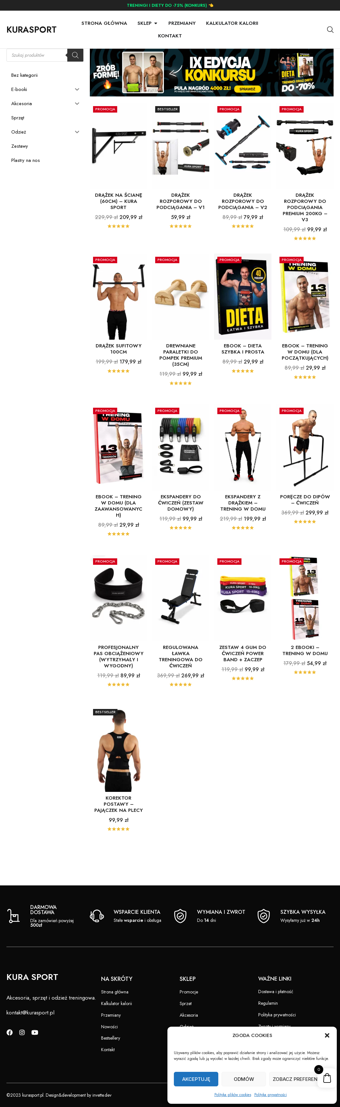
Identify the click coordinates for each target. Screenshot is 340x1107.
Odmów (244, 1079)
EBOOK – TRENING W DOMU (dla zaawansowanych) (118, 522)
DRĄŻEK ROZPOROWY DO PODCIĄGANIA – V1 (180, 217)
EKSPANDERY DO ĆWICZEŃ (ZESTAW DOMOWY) (180, 519)
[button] (327, 1035)
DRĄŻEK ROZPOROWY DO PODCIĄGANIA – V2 (242, 217)
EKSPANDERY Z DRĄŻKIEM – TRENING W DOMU (243, 519)
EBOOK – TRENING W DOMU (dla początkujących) (305, 368)
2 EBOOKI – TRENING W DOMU (305, 666)
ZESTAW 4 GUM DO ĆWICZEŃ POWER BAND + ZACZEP (242, 669)
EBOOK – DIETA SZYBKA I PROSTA (243, 365)
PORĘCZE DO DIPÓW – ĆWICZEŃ (305, 516)
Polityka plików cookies (232, 1095)
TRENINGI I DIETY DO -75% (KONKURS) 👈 (170, 5)
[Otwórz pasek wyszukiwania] (330, 29)
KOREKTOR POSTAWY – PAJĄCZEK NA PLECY (118, 820)
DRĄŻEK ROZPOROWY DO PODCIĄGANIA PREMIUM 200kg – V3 (305, 223)
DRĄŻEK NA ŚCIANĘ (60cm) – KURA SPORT (118, 217)
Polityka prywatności (270, 1095)
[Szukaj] (75, 71)
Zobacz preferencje (300, 1079)
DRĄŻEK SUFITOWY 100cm (119, 365)
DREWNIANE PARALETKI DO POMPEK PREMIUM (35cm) (180, 371)
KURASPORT (31, 29)
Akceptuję (196, 1079)
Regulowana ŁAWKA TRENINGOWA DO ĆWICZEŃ (181, 672)
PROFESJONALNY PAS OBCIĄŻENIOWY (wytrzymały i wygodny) (119, 672)
